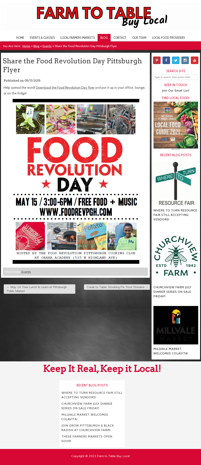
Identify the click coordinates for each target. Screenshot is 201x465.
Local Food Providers (168, 38)
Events (47, 46)
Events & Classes (42, 38)
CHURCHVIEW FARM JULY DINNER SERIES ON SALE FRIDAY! (86, 406)
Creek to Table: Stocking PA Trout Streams (117, 287)
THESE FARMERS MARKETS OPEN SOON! (86, 439)
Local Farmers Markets (77, 38)
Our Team (139, 38)
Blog (104, 38)
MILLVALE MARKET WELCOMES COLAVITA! (84, 417)
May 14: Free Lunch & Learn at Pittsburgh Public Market (37, 289)
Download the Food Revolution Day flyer (65, 87)
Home (20, 38)
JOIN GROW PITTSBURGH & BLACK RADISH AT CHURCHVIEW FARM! (87, 428)
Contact (119, 38)
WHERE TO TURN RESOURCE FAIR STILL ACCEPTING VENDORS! (91, 395)
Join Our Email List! (175, 90)
